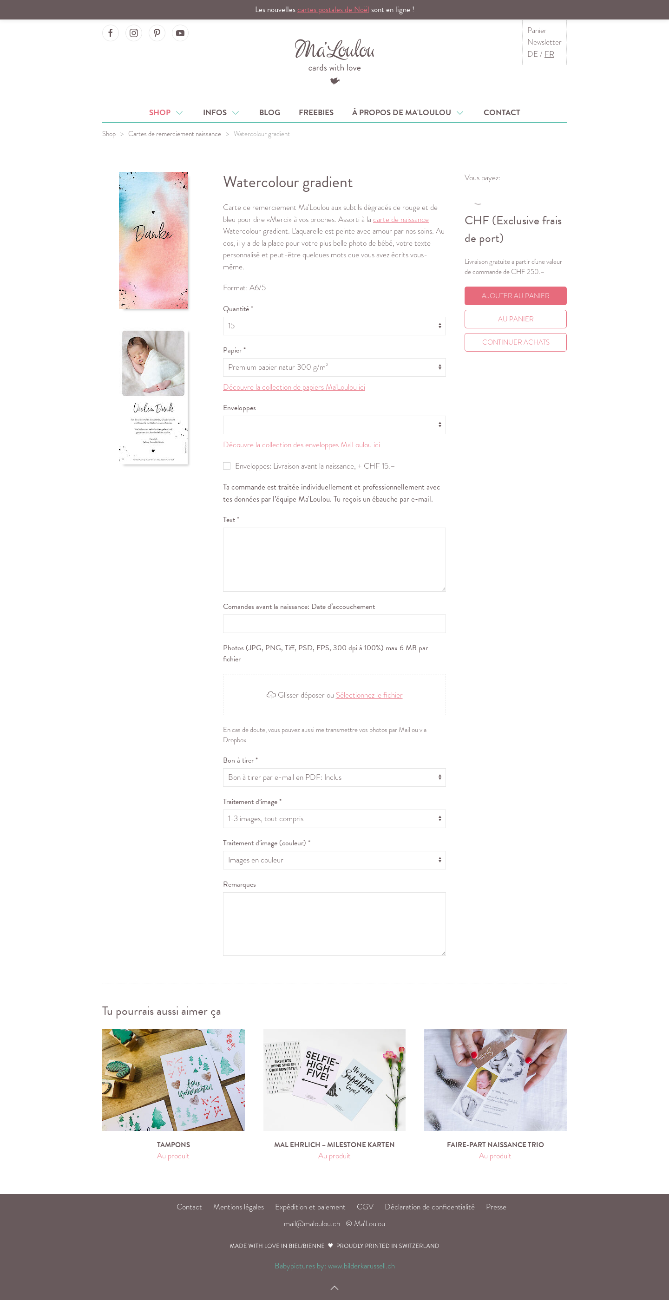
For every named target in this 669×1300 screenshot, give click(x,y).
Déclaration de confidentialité (430, 1207)
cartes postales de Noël (333, 9)
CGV (365, 1207)
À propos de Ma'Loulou (408, 112)
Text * (231, 519)
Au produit (173, 1156)
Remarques (239, 884)
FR (549, 54)
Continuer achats (516, 342)
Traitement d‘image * (252, 801)
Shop (166, 112)
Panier (537, 30)
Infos (222, 112)
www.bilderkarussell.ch (361, 1266)
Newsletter (544, 42)
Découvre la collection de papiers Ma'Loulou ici (294, 387)
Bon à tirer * (240, 760)
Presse (496, 1207)
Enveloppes (239, 407)
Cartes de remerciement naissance (174, 134)
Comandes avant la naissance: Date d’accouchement (299, 606)
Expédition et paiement (310, 1207)
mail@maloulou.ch (312, 1223)
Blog (269, 112)
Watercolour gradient (262, 134)
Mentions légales (238, 1207)
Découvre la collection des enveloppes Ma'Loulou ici (301, 445)
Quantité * (238, 308)
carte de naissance (401, 219)
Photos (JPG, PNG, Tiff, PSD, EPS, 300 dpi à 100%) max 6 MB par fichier (325, 653)
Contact (502, 112)
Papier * (234, 350)
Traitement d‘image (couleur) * (266, 843)
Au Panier (516, 319)
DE (532, 54)
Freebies (316, 112)
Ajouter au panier (516, 296)
